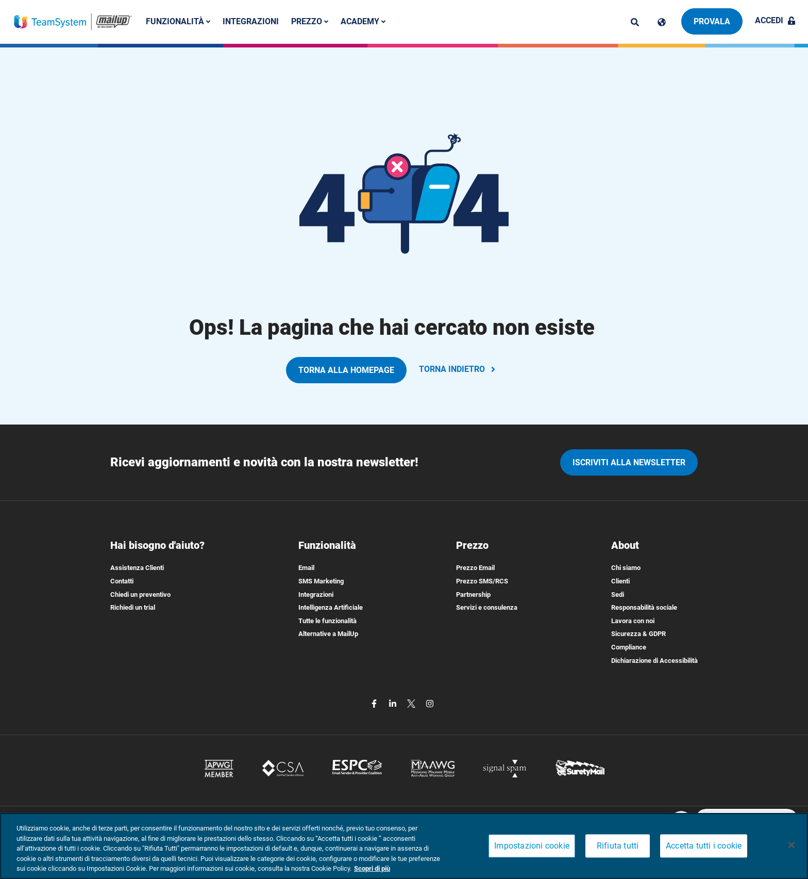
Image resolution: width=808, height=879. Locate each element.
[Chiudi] (791, 845)
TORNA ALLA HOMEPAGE (346, 370)
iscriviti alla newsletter (629, 462)
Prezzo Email (475, 568)
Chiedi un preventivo (140, 594)
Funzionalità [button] (178, 21)
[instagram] (430, 703)
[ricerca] (635, 22)
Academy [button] (363, 21)
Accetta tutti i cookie (704, 846)
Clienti (620, 581)
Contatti (121, 581)
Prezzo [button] (309, 21)
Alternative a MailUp (328, 634)
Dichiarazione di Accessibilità (654, 660)
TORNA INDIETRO (458, 369)
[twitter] (412, 703)
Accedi (775, 20)
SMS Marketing (321, 581)
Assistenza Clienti (137, 568)
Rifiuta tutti (618, 846)
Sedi (617, 594)
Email (306, 568)
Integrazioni (251, 21)
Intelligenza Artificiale (330, 607)
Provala (712, 21)
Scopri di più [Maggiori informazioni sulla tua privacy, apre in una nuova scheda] (372, 868)
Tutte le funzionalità (327, 621)
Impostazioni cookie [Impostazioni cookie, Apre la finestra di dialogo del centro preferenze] (531, 846)
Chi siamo (626, 568)
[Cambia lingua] (661, 22)
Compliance (628, 647)
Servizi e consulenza (486, 607)
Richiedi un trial (132, 607)
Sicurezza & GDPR (638, 634)
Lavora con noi (632, 621)
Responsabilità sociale (644, 607)
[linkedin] (394, 703)
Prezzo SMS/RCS (482, 581)
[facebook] (375, 703)
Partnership (473, 594)
